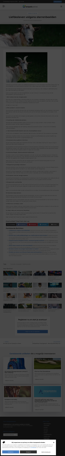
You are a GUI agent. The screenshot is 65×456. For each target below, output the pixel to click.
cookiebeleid (33, 447)
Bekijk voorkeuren (46, 452)
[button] (53, 442)
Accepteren (10, 452)
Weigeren (28, 452)
